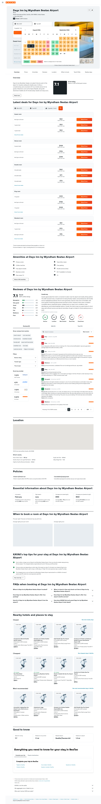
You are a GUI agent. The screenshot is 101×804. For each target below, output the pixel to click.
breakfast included (27, 338)
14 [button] (44, 46)
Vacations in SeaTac (70, 765)
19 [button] (36, 50)
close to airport (17, 335)
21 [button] (44, 50)
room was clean (26, 335)
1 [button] (60, 38)
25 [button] (32, 53)
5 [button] (36, 42)
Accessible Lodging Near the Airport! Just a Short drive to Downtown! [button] (21, 709)
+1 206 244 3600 (17, 16)
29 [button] (48, 53)
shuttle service (17, 338)
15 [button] (48, 46)
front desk (25, 345)
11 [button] (32, 46)
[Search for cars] (3, 13)
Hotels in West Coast (64, 799)
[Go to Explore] (3, 25)
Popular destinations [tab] (33, 755)
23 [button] (25, 53)
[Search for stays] (3, 10)
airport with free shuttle (27, 342)
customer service (18, 349)
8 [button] (60, 42)
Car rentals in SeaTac (46, 765)
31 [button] (29, 57)
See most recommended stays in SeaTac (83, 688)
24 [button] (29, 53)
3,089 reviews (23, 18)
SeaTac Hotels (74, 799)
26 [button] (36, 53)
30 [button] (25, 57)
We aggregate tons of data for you (54, 788)
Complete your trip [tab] (20, 755)
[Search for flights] (3, 7)
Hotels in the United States (41, 799)
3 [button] (68, 38)
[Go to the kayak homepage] (11, 2)
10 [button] (29, 46)
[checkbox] (21, 376)
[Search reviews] (62, 332)
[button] (2, 2)
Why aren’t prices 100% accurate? (54, 791)
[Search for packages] (3, 17)
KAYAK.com (15, 799)
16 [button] (25, 50)
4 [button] (32, 42)
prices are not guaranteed (44, 780)
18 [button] (32, 50)
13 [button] (40, 46)
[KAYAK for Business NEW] (3, 31)
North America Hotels (29, 799)
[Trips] (3, 36)
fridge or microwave (29, 349)
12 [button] (36, 46)
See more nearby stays (88, 619)
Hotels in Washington (53, 799)
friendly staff (17, 342)
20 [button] (40, 50)
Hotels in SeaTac (21, 767)
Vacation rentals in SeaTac (47, 767)
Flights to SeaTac (21, 765)
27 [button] (40, 53)
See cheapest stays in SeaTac (86, 653)
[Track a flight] (3, 28)
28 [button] (44, 53)
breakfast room (17, 345)
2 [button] (25, 42)
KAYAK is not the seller (54, 785)
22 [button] (48, 50)
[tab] (26, 326)
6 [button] (40, 42)
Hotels (21, 799)
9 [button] (25, 46)
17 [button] (29, 50)
